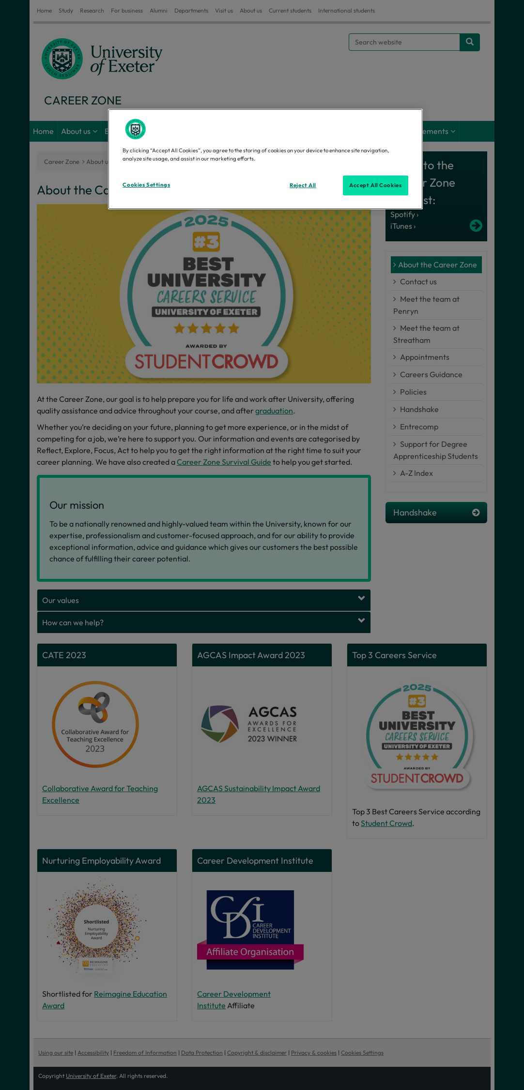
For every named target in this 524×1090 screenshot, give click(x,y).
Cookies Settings (146, 184)
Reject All (303, 185)
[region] (265, 159)
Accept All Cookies (375, 185)
